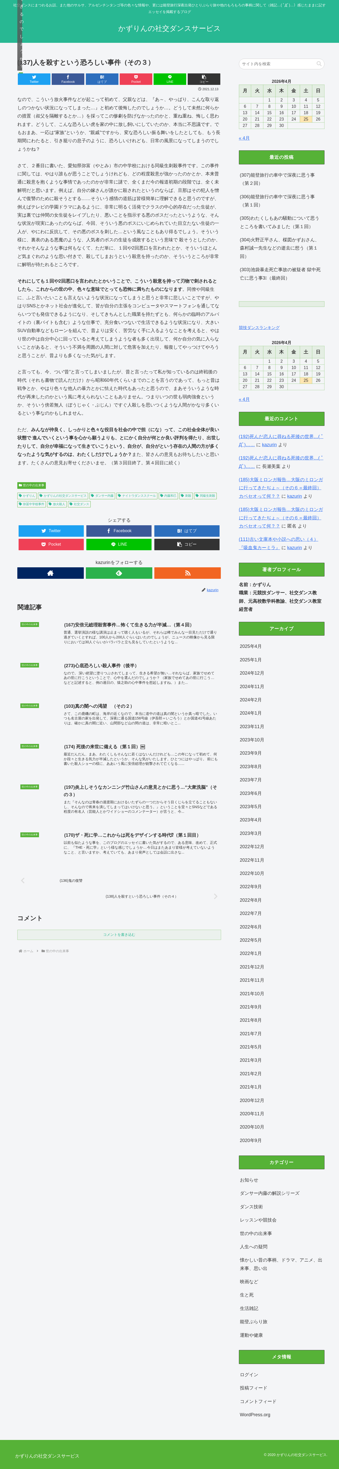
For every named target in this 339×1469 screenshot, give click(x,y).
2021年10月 (252, 993)
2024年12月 (252, 673)
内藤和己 (168, 495)
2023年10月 (252, 739)
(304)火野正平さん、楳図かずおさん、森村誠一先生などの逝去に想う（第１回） (279, 248)
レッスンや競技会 (258, 1220)
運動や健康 (251, 1335)
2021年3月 (251, 1060)
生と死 (247, 1294)
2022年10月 (252, 873)
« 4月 (244, 138)
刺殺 (186, 495)
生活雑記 (249, 1308)
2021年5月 (251, 1047)
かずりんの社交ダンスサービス (63, 495)
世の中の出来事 (32, 485)
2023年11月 (252, 726)
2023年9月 (251, 753)
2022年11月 (252, 860)
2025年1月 (251, 659)
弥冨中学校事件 (32, 504)
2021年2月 (251, 1073)
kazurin (269, 444)
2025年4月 (251, 646)
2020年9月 (251, 1140)
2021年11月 (252, 980)
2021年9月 (251, 1006)
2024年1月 (251, 713)
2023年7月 (251, 779)
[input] (281, 64)
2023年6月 (251, 793)
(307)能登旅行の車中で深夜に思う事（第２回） (277, 179)
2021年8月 (251, 1020)
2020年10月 (252, 1127)
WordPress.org (255, 1414)
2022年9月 (251, 886)
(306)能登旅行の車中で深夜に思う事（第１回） (277, 200)
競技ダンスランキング (259, 327)
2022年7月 (251, 913)
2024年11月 (252, 686)
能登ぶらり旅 (253, 1321)
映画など (249, 1281)
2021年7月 (251, 1033)
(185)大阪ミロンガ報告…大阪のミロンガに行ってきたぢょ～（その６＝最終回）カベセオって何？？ (281, 488)
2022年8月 (251, 900)
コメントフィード (258, 1401)
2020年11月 (252, 1113)
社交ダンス (79, 504)
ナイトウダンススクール (137, 495)
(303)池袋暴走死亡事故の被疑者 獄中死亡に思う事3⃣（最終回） (280, 273)
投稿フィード (253, 1388)
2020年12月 (252, 1100)
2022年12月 (252, 846)
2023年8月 (251, 766)
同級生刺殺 (205, 495)
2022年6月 (251, 926)
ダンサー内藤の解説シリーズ (270, 1193)
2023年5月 (251, 806)
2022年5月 (251, 940)
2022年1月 (251, 953)
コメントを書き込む (119, 935)
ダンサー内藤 (102, 495)
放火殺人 (57, 504)
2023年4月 (251, 819)
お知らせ (249, 1180)
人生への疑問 (253, 1246)
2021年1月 (251, 1087)
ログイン (249, 1374)
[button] (204, 79)
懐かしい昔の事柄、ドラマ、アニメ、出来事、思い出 (281, 1264)
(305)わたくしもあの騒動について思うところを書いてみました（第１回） (279, 222)
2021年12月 (252, 966)
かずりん (27, 495)
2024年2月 (251, 699)
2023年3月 (251, 833)
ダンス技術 (251, 1206)
